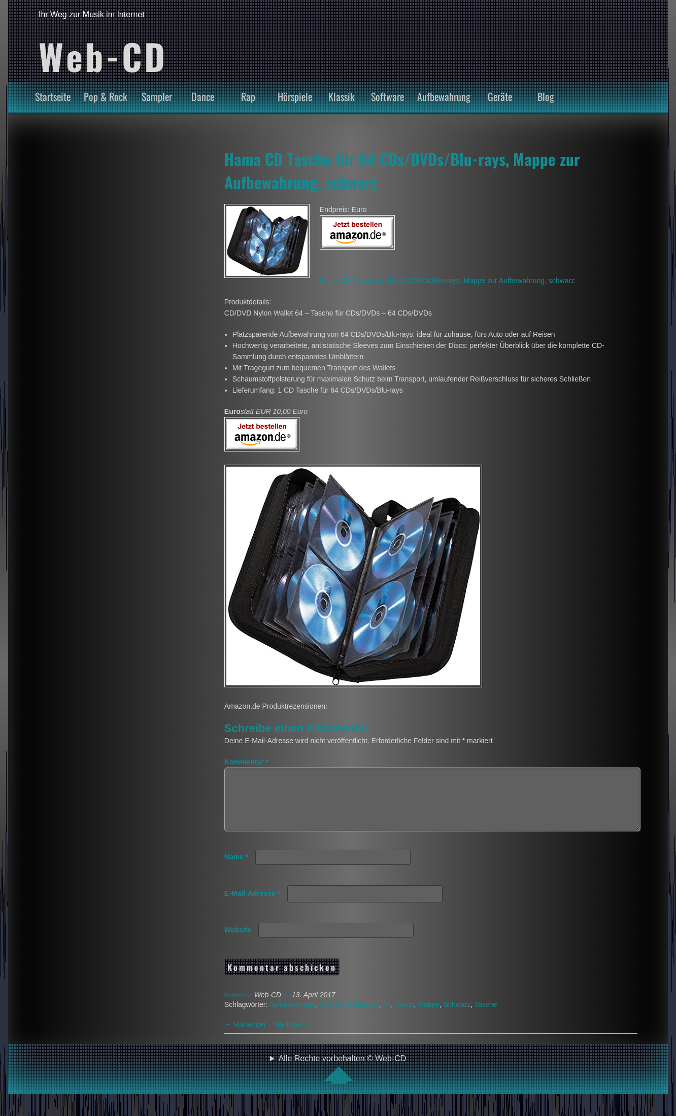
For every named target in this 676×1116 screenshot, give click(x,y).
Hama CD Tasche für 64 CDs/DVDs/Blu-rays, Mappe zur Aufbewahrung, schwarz (447, 280)
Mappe (429, 1017)
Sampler (157, 96)
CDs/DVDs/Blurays (349, 1017)
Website (237, 942)
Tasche (486, 1017)
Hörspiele (295, 96)
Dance (202, 96)
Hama (404, 1017)
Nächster (293, 1036)
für (387, 1017)
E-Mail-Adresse (252, 905)
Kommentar (246, 762)
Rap (248, 96)
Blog (545, 96)
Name (236, 869)
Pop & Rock (105, 96)
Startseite (53, 96)
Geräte (500, 96)
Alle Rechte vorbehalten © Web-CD (343, 1081)
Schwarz (457, 1017)
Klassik (341, 96)
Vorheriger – (249, 1036)
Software (387, 96)
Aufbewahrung (443, 96)
